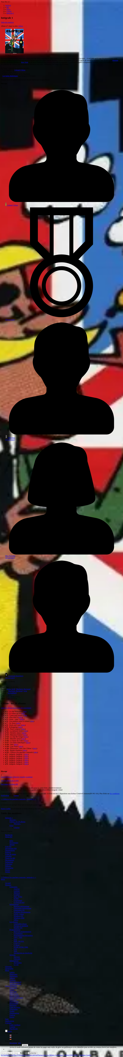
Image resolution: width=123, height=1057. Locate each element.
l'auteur (16, 795)
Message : (13, 820)
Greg (25, 691)
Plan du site (14, 1029)
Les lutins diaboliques (10, 76)
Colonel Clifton (20, 70)
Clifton (20, 26)
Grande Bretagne (7, 777)
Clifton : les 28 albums (17, 822)
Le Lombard (12, 693)
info (19, 1043)
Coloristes (8, 864)
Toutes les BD (10, 858)
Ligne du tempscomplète (10, 855)
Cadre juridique (15, 1025)
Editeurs (8, 866)
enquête (22, 777)
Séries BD (8, 837)
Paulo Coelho (5, 809)
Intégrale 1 (9, 818)
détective (16, 777)
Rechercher (24, 1053)
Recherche (9, 835)
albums (12, 845)
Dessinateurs (9, 860)
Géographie (9, 868)
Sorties (7, 872)
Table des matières (7, 22)
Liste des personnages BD (11, 847)
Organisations (10, 850)
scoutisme (29, 777)
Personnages (14, 843)
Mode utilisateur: (16, 1045)
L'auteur (12, 1027)
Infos (11, 841)
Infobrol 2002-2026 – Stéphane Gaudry (77, 1055)
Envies (7, 870)
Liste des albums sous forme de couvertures (16, 708)
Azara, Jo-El (11, 689)
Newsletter (13, 1043)
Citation (17, 827)
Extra (11, 826)
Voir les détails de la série (10, 781)
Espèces (8, 852)
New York (24, 62)
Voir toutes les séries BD (9, 784)
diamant (115, 60)
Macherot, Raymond (23, 689)
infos (25, 711)
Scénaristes (9, 862)
